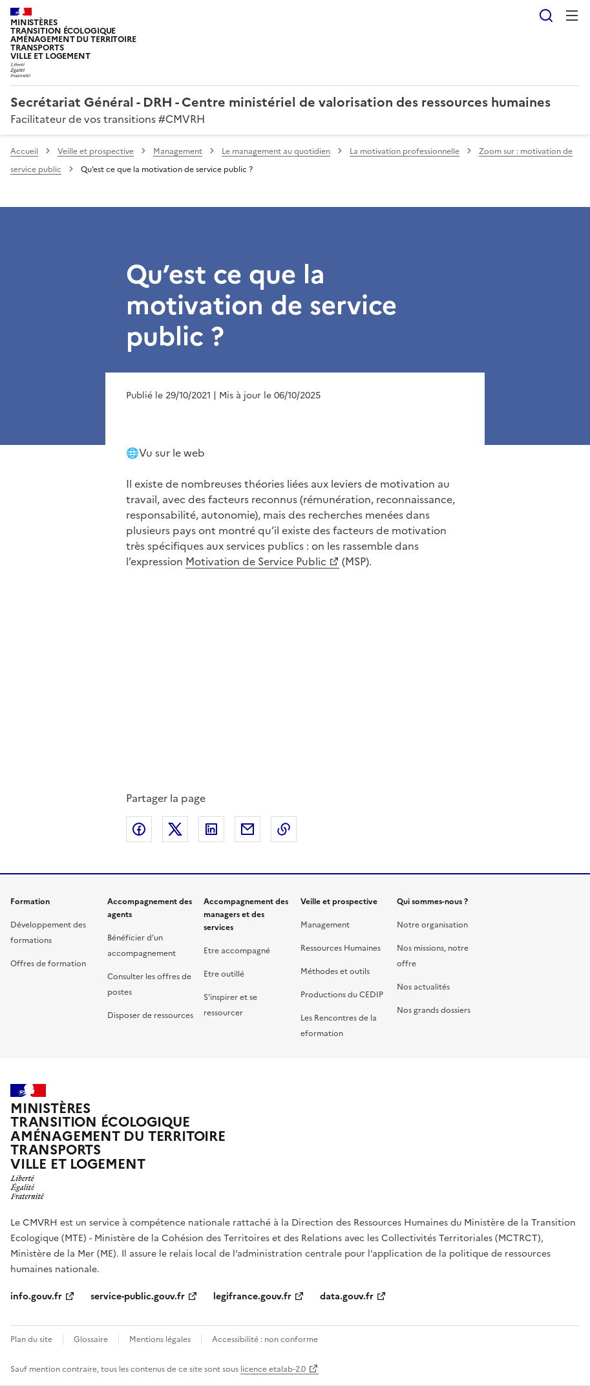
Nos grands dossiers (433, 1010)
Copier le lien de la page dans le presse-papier (284, 829)
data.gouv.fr (347, 1296)
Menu (572, 15)
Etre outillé (224, 974)
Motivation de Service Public (255, 561)
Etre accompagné (237, 951)
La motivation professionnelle (404, 151)
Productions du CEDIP (341, 995)
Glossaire (91, 1339)
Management (177, 151)
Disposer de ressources (150, 1015)
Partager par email (247, 829)
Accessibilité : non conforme (265, 1339)
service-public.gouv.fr (137, 1296)
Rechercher (546, 15)
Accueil (24, 151)
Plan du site (31, 1339)
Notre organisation (432, 925)
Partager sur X (175, 829)
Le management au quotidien (276, 151)
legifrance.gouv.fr (252, 1296)
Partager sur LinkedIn (211, 829)
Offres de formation (48, 963)
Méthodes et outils (335, 971)
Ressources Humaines (340, 948)
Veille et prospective (96, 151)
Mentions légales (160, 1339)
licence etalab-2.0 (273, 1369)
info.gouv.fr (36, 1296)
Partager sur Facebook (139, 829)
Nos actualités (423, 987)
